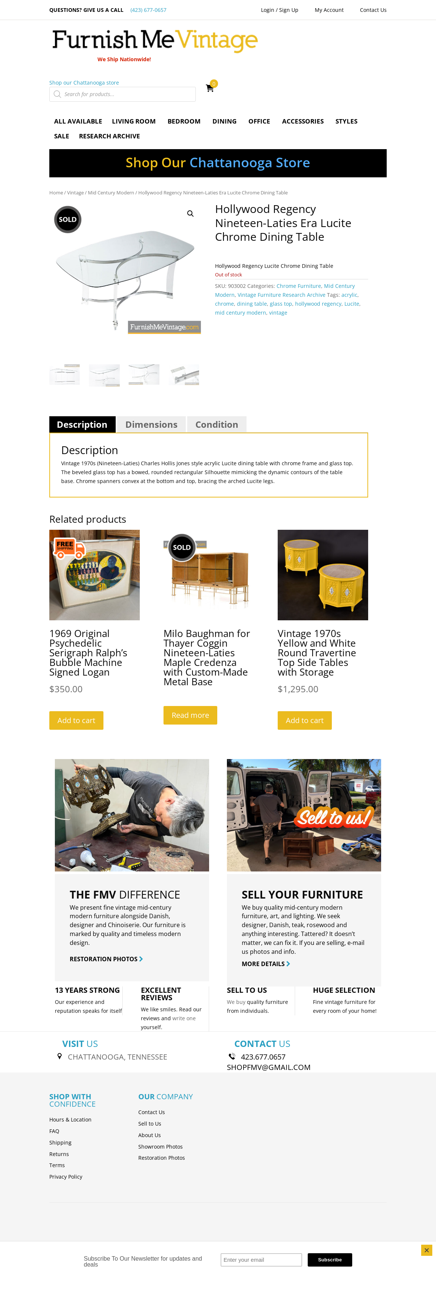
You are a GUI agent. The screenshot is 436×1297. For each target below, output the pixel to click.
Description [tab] (82, 383)
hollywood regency (318, 262)
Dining (224, 79)
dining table (252, 262)
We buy (236, 960)
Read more (190, 674)
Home (56, 151)
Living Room (134, 79)
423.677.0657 (263, 1016)
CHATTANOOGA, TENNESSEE (117, 1016)
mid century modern (240, 271)
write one (184, 976)
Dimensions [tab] (151, 383)
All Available (78, 79)
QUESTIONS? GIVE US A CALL (107, 9)
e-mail (355, 901)
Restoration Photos (161, 1116)
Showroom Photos (160, 1105)
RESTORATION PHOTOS (106, 917)
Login (267, 9)
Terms (57, 1123)
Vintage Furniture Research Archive (282, 253)
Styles (346, 79)
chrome (224, 262)
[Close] (426, 1250)
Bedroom (184, 79)
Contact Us (373, 9)
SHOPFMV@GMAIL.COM (269, 1026)
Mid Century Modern (111, 151)
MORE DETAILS (266, 923)
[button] (190, 172)
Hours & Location (70, 1077)
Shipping (60, 1100)
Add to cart (76, 679)
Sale (61, 94)
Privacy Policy (65, 1135)
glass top (281, 262)
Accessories (303, 79)
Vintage (75, 151)
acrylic (349, 253)
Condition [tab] (216, 383)
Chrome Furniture (299, 244)
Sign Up (288, 9)
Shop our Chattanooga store (253, 41)
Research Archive (109, 94)
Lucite (351, 262)
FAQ (54, 1089)
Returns (59, 1112)
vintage (278, 271)
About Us (149, 1093)
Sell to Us (149, 1082)
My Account (329, 9)
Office (259, 79)
